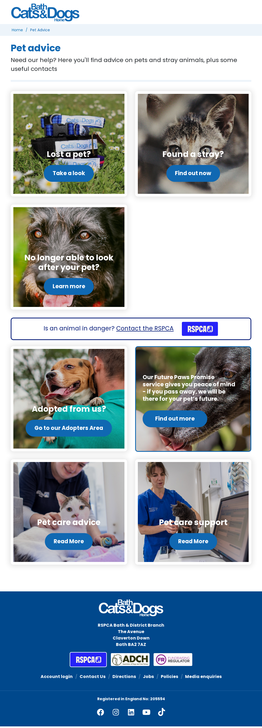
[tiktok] (161, 713)
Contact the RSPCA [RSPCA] (145, 329)
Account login (57, 678)
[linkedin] (131, 713)
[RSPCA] (196, 329)
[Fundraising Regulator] (171, 661)
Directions (124, 678)
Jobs (148, 678)
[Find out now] (193, 144)
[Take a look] (68, 144)
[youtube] (146, 713)
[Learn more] (68, 257)
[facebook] (100, 713)
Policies (169, 678)
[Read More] (68, 513)
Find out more (175, 419)
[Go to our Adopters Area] (68, 400)
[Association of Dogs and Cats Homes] (128, 661)
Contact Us (92, 678)
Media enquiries (203, 678)
